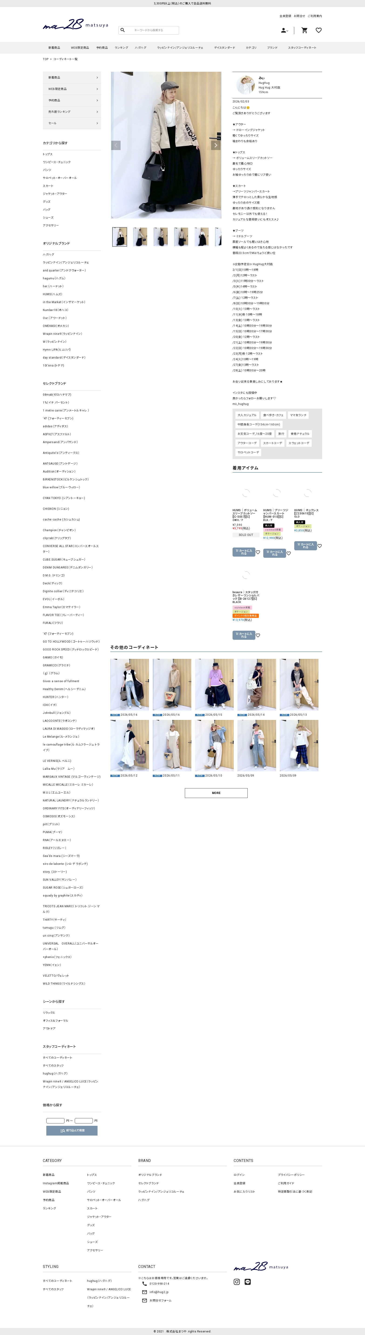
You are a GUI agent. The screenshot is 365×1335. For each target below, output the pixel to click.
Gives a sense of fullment (61, 681)
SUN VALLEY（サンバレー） (60, 879)
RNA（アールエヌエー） (57, 840)
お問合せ (299, 16)
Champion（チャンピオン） (59, 530)
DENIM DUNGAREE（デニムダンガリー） (68, 567)
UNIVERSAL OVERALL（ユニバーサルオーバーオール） (71, 946)
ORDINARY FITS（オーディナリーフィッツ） (69, 808)
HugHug (264, 83)
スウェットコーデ (299, 443)
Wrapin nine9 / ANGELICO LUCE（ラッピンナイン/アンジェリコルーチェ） (70, 1084)
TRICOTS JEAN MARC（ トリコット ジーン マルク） (71, 909)
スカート (48, 186)
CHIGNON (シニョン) (56, 508)
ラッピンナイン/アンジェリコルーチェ (180, 47)
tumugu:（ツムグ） (54, 927)
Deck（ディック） (53, 583)
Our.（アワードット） (55, 318)
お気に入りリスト (244, 1191)
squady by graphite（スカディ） (63, 895)
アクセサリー (51, 225)
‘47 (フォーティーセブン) (58, 418)
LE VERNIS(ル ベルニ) (57, 761)
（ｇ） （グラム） (51, 673)
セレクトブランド (148, 1183)
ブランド (272, 47)
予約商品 (102, 47)
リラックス (49, 1012)
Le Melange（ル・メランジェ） (61, 736)
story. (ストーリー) (55, 871)
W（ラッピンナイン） (55, 341)
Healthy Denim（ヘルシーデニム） (64, 689)
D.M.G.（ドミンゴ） (54, 575)
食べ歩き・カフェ (273, 415)
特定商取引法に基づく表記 (295, 1191)
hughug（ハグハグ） (55, 1073)
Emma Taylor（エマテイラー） (62, 607)
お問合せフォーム (157, 1300)
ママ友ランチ (298, 415)
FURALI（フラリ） (53, 623)
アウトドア (49, 1028)
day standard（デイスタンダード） (64, 357)
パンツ (47, 170)
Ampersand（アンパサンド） (60, 442)
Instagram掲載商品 (56, 1183)
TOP (46, 59)
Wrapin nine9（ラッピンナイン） (63, 333)
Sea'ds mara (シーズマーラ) (61, 856)
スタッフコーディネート (302, 47)
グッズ (47, 201)
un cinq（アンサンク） (56, 935)
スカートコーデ (272, 443)
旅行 (281, 433)
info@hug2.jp (155, 1292)
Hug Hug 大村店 (269, 87)
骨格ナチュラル (300, 433)
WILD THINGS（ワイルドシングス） (64, 983)
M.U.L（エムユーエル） (57, 792)
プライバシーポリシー (291, 1175)
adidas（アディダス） (55, 426)
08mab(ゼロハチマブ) (57, 394)
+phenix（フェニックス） (57, 957)
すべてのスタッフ (53, 1065)
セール (52, 123)
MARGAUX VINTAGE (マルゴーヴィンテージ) (72, 776)
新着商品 (54, 47)
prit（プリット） (51, 824)
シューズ (48, 217)
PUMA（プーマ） (52, 832)
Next (215, 145)
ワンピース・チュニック (57, 162)
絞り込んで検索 (72, 1130)
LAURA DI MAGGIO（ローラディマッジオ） (69, 728)
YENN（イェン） (52, 965)
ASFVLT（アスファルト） (57, 434)
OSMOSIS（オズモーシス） (59, 816)
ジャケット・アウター (55, 193)
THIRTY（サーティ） (54, 919)
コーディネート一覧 (66, 59)
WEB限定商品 (80, 47)
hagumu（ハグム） (54, 278)
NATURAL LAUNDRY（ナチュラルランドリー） (71, 800)
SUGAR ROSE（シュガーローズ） (63, 887)
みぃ (262, 78)
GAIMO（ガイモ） (53, 657)
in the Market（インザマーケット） (64, 302)
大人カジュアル (247, 415)
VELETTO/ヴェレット (56, 975)
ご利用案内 (315, 16)
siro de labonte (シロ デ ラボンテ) (65, 864)
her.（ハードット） (53, 286)
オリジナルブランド (150, 1175)
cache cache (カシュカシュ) (61, 519)
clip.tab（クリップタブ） (57, 538)
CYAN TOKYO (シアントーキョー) (64, 498)
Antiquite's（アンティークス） (61, 453)
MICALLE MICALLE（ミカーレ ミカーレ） (68, 784)
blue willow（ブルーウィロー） (62, 487)
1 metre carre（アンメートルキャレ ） (66, 410)
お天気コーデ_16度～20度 (255, 433)
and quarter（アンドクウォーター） (64, 270)
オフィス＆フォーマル (55, 1020)
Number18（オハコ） (56, 310)
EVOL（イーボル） (54, 599)
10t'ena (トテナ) (53, 365)
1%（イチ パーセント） (56, 402)
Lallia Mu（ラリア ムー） (59, 768)
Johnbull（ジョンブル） (57, 713)
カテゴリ (251, 47)
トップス (48, 154)
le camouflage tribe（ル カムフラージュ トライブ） (71, 747)
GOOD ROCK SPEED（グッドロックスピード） (71, 649)
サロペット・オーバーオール (60, 178)
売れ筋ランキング (59, 111)
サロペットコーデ (248, 452)
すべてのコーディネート (57, 1057)
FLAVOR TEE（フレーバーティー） (63, 615)
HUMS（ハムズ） (52, 294)
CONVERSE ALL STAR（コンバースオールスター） (71, 548)
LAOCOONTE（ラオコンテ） (60, 720)
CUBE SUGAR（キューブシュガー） (64, 559)
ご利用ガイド (286, 1183)
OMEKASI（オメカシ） (56, 326)
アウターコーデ (247, 443)
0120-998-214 (155, 1284)
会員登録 (285, 16)
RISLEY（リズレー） (54, 848)
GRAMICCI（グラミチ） (56, 665)
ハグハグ (140, 47)
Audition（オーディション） (59, 471)
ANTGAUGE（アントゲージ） (60, 463)
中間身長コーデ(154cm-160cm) (259, 424)
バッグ (47, 209)
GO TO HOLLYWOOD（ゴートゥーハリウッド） (71, 641)
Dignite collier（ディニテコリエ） (63, 591)
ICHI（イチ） (50, 705)
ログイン (239, 1175)
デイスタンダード (224, 47)
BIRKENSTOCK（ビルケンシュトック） (66, 479)
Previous (116, 145)
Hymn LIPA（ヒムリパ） (57, 349)
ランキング (121, 47)
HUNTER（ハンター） (55, 697)
